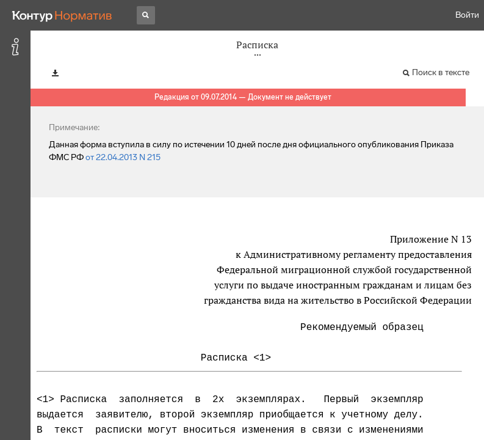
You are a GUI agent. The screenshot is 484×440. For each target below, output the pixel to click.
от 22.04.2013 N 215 (123, 157)
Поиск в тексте (440, 72)
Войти (467, 15)
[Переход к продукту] (62, 15)
